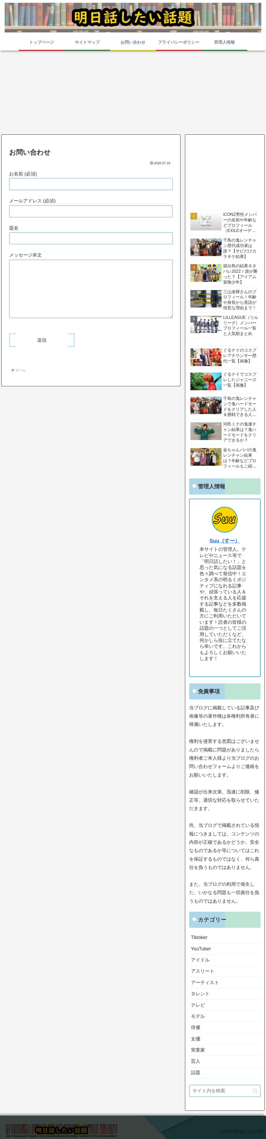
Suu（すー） (225, 541)
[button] (255, 1091)
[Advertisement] (133, 91)
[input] (224, 1091)
